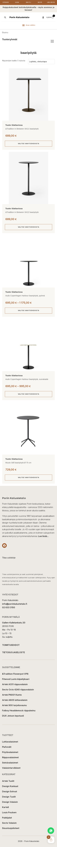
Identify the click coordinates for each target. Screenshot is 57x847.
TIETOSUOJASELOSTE (13, 652)
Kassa (17, 2)
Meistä (40, 2)
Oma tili (28, 2)
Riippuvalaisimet (10, 757)
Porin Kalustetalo (19, 17)
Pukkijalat (7, 817)
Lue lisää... (43, 536)
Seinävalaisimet (10, 762)
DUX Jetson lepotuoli (13, 715)
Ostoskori (6, 2)
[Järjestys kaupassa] (41, 61)
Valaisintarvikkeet (11, 768)
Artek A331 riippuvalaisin (15, 684)
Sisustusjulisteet (10, 828)
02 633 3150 (8, 607)
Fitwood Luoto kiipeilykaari (15, 679)
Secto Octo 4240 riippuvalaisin (18, 689)
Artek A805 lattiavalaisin (14, 700)
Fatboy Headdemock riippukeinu (18, 710)
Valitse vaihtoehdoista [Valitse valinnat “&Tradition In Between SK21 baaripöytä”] (28, 143)
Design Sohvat (9, 791)
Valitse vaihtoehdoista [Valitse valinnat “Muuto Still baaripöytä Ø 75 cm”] (28, 477)
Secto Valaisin (9, 823)
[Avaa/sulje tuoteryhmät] (52, 41)
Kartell (5, 807)
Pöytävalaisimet (10, 752)
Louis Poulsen (9, 812)
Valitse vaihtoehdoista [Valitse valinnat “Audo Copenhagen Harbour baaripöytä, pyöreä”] (28, 310)
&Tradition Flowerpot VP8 (15, 674)
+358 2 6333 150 (51, 2)
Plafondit (6, 747)
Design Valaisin (10, 802)
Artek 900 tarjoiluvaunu (14, 705)
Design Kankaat (10, 786)
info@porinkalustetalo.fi (14, 604)
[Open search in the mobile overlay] (5, 17)
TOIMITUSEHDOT (11, 645)
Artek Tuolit (8, 781)
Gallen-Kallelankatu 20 (13, 622)
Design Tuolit (9, 796)
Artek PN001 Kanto (12, 694)
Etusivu (5, 32)
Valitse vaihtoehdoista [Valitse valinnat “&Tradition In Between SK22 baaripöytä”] (28, 227)
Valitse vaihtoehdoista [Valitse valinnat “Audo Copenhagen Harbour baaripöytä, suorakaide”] (28, 394)
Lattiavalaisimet (10, 741)
